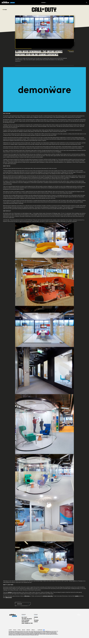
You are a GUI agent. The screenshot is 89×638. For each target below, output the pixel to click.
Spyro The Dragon (25, 620)
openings (10, 592)
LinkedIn (36, 621)
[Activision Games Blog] (8, 2)
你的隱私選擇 (40, 629)
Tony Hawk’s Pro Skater (27, 618)
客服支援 (14, 629)
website (76, 596)
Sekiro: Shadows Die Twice (27, 623)
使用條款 (19, 629)
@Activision (27, 596)
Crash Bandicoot (25, 621)
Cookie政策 (28, 629)
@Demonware (9, 597)
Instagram (36, 620)
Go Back (4, 9)
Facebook (36, 617)
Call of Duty (24, 617)
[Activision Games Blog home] (13, 615)
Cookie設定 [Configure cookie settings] (33, 629)
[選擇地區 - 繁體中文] (78, 615)
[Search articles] (86, 2)
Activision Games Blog (48, 596)
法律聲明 (10, 629)
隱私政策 (23, 629)
